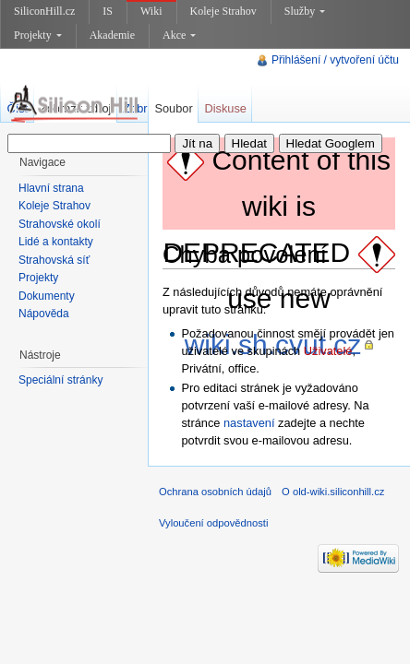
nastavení (249, 423)
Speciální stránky (60, 380)
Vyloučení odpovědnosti (213, 522)
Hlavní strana (51, 188)
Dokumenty (46, 296)
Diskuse (225, 108)
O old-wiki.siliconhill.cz (333, 491)
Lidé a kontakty (55, 241)
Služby (304, 11)
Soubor (173, 108)
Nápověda (43, 313)
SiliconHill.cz (44, 11)
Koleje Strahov (223, 11)
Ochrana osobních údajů (215, 491)
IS (107, 11)
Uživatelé (328, 351)
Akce (179, 35)
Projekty (38, 35)
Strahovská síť (54, 260)
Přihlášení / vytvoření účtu (335, 59)
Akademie (112, 35)
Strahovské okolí (59, 224)
